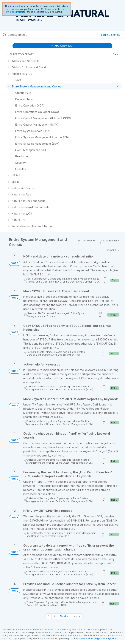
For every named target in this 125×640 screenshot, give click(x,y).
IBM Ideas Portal (14, 11)
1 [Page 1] (48, 616)
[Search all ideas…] (29, 35)
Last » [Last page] (76, 616)
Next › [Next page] (64, 616)
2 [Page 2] (54, 616)
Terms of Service (55, 635)
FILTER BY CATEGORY (20, 54)
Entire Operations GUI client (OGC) (82, 281)
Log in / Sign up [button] (111, 34)
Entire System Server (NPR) (56, 536)
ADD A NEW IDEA (62, 45)
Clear (116, 54)
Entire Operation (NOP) (48, 281)
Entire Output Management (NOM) (74, 389)
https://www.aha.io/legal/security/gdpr (95, 638)
